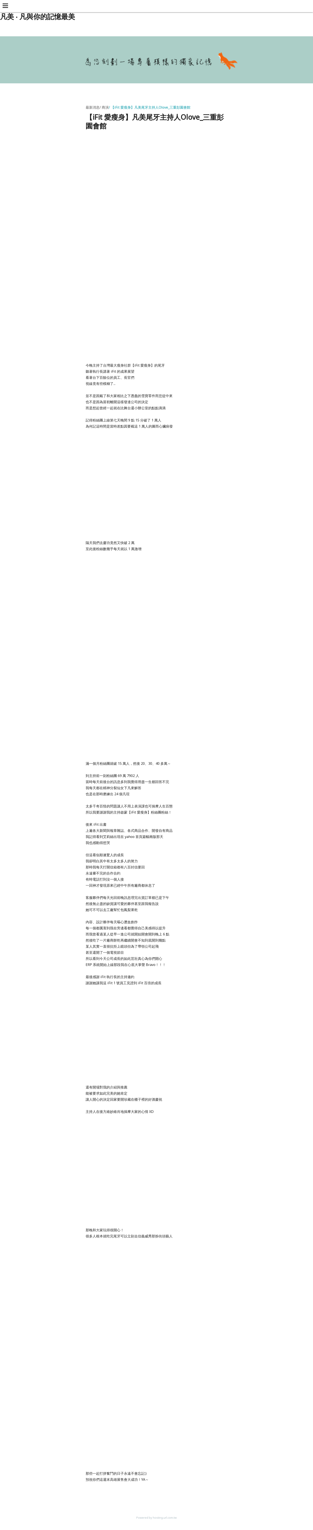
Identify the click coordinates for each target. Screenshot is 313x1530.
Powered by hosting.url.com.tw (156, 1518)
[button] (6, 6)
